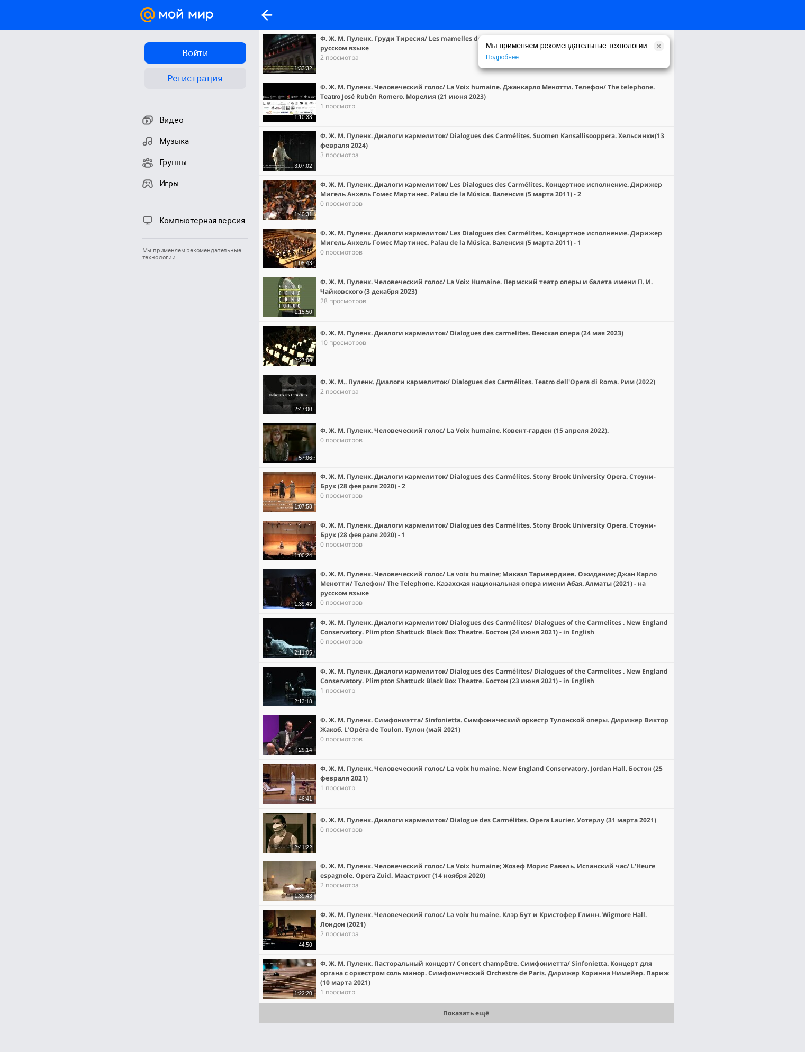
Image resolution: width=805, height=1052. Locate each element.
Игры (160, 183)
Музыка (165, 141)
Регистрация (195, 78)
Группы (164, 162)
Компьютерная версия (193, 220)
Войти (195, 53)
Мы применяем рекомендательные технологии (191, 254)
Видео (163, 120)
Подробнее (502, 57)
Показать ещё (466, 1013)
